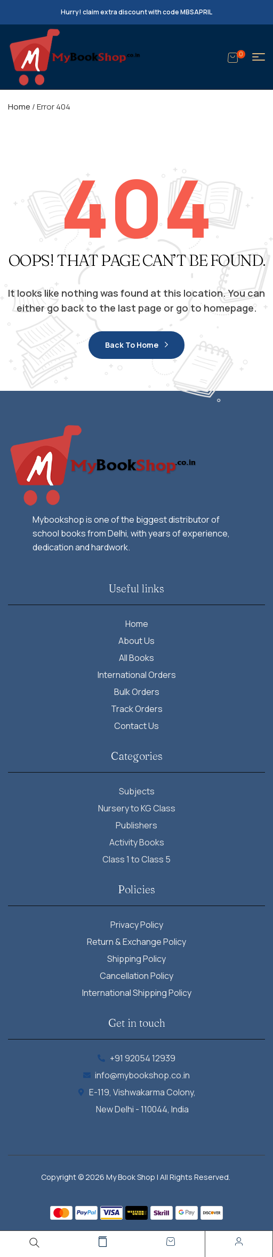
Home (19, 106)
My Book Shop (130, 1177)
